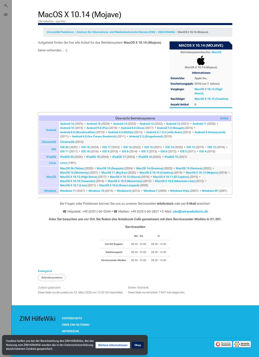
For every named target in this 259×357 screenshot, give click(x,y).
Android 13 (147, 123)
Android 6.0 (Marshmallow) (78, 132)
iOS (53, 149)
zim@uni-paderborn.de (190, 211)
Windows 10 (96, 190)
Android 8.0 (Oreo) (132, 128)
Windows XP (210, 190)
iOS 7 (144, 151)
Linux (52, 162)
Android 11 (200, 123)
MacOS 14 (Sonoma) (149, 168)
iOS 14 (169, 147)
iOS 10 (85, 151)
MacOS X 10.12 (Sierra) (125, 176)
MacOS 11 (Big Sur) (114, 172)
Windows (50, 190)
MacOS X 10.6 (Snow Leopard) (119, 185)
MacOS (216, 52)
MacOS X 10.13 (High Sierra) (78, 176)
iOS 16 (127, 147)
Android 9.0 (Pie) (97, 128)
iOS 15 (148, 147)
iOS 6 (163, 151)
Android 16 (67, 123)
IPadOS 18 (93, 156)
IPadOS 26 (67, 156)
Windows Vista (179, 190)
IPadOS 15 (171, 156)
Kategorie (45, 271)
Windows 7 (150, 190)
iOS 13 (190, 147)
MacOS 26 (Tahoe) (72, 168)
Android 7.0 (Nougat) (170, 128)
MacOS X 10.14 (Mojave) (193, 32)
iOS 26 (64, 147)
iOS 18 (85, 147)
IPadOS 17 (119, 156)
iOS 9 (105, 151)
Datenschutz (72, 318)
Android (51, 130)
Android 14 (120, 123)
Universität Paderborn (60, 32)
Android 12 (173, 123)
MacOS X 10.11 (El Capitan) (171, 176)
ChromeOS (49, 141)
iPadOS (51, 156)
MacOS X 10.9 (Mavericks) (125, 181)
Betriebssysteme (51, 277)
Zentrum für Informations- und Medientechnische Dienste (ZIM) (116, 32)
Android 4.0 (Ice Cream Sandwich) (94, 136)
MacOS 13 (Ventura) (189, 168)
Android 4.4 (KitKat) (121, 132)
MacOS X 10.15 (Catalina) (211, 98)
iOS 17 (106, 147)
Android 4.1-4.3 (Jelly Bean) (164, 132)
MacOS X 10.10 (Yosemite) (77, 181)
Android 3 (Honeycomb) (210, 132)
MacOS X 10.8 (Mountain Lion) (175, 181)
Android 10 (67, 128)
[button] (224, 118)
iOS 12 (211, 147)
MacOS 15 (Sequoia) (110, 168)
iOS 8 (125, 151)
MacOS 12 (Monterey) (74, 172)
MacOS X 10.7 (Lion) (73, 185)
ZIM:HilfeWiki (166, 32)
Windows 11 (68, 190)
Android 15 (94, 123)
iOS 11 (64, 151)
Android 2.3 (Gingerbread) (146, 136)
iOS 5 (183, 151)
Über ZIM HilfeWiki (75, 324)
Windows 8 (124, 190)
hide (224, 118)
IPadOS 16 (145, 156)
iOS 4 (202, 151)
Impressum (70, 331)
